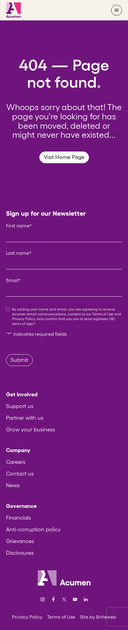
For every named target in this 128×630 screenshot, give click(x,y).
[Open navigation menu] (116, 10)
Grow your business (30, 430)
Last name (19, 253)
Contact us (20, 474)
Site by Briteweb (98, 617)
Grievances (20, 541)
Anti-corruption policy (33, 529)
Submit (19, 360)
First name (19, 225)
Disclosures (20, 553)
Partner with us (24, 418)
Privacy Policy (23, 319)
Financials (18, 518)
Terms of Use (102, 314)
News (13, 485)
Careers (15, 462)
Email (13, 280)
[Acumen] (13, 10)
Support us (19, 406)
